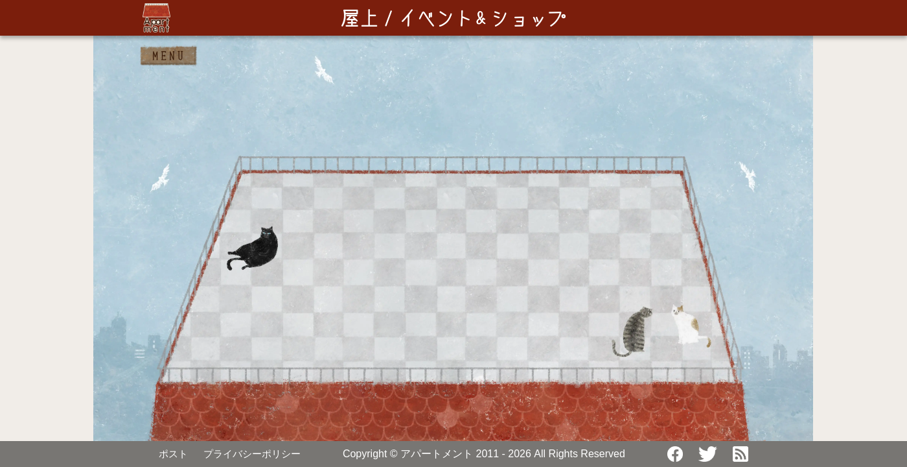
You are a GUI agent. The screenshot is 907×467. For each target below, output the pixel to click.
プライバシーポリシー (252, 453)
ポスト (173, 453)
